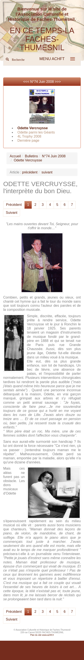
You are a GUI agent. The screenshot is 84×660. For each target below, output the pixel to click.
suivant (47, 172)
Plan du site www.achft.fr (42, 635)
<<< (26, 81)
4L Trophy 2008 (29, 136)
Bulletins (31, 156)
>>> (58, 81)
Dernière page (28, 140)
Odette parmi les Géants (36, 132)
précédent (29, 172)
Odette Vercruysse (32, 128)
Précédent (14, 204)
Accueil (15, 156)
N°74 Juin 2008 (42, 81)
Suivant (11, 212)
